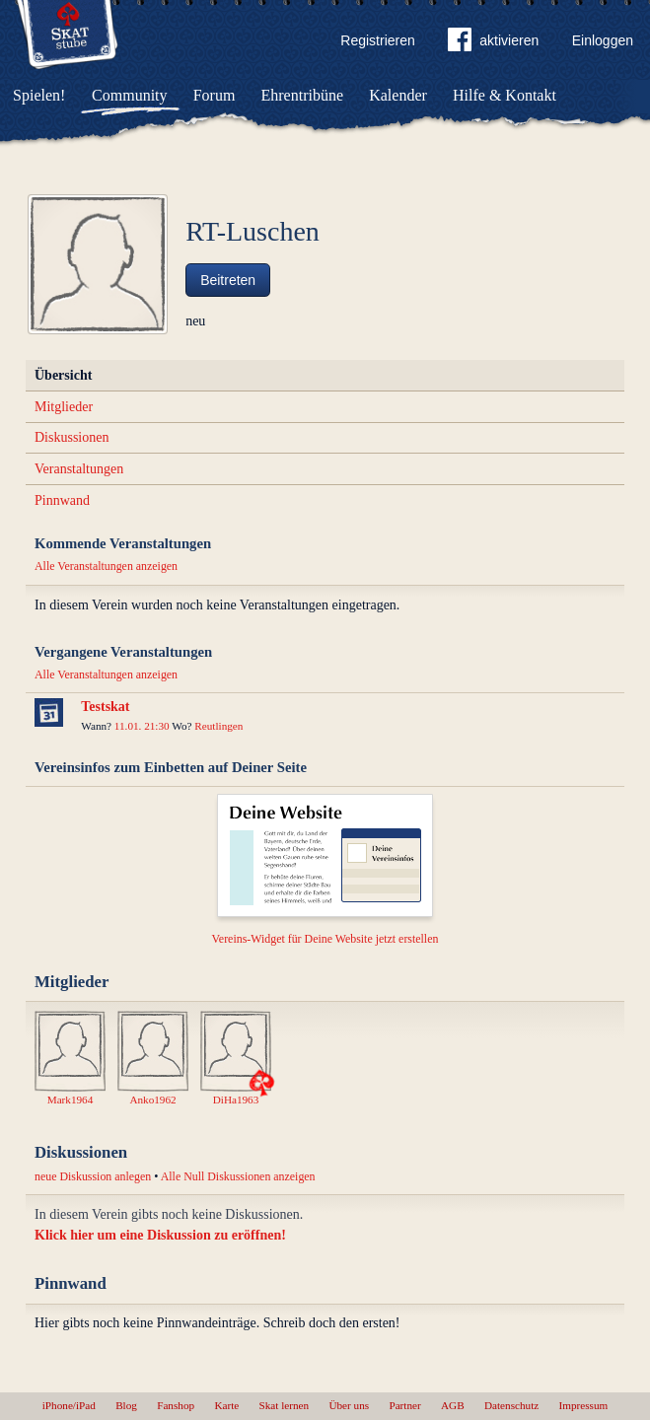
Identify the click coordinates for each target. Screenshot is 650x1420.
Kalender (398, 95)
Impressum (584, 1405)
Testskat (105, 706)
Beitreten (227, 280)
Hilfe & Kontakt (504, 95)
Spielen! (39, 95)
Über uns (348, 1405)
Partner (404, 1405)
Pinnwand (62, 500)
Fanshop (175, 1405)
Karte (226, 1405)
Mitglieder (64, 406)
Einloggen (602, 40)
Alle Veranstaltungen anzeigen (106, 566)
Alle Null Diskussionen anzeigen (238, 1176)
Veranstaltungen (79, 469)
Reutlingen (218, 726)
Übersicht (63, 375)
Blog (126, 1405)
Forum (214, 95)
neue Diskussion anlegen (93, 1176)
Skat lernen (284, 1405)
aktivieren (493, 43)
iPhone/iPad (69, 1405)
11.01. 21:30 (142, 726)
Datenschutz (511, 1405)
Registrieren (377, 40)
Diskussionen (71, 437)
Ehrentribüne (302, 95)
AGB (453, 1405)
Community (129, 95)
